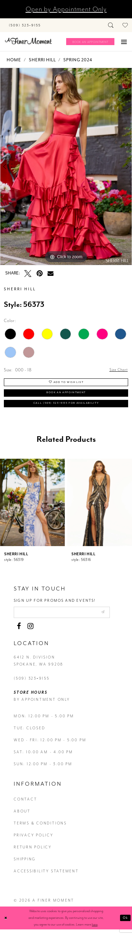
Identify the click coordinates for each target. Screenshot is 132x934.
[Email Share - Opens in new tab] (51, 273)
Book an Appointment (66, 394)
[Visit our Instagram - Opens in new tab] (30, 630)
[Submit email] (112, 615)
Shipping (25, 863)
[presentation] (32, 506)
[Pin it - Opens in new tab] (39, 273)
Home (14, 60)
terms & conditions (40, 827)
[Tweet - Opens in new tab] (27, 273)
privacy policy (34, 839)
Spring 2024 (77, 60)
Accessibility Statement (46, 875)
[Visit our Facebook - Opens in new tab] (18, 630)
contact (25, 804)
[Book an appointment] (90, 41)
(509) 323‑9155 (32, 683)
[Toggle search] (111, 25)
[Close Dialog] (6, 922)
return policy (33, 851)
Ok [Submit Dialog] (125, 922)
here (95, 929)
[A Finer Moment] (28, 41)
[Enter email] (67, 616)
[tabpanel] (66, 166)
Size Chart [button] (118, 370)
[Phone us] (25, 25)
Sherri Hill (42, 60)
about (22, 816)
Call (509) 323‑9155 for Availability (66, 406)
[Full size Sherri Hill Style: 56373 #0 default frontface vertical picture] (66, 166)
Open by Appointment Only (66, 9)
